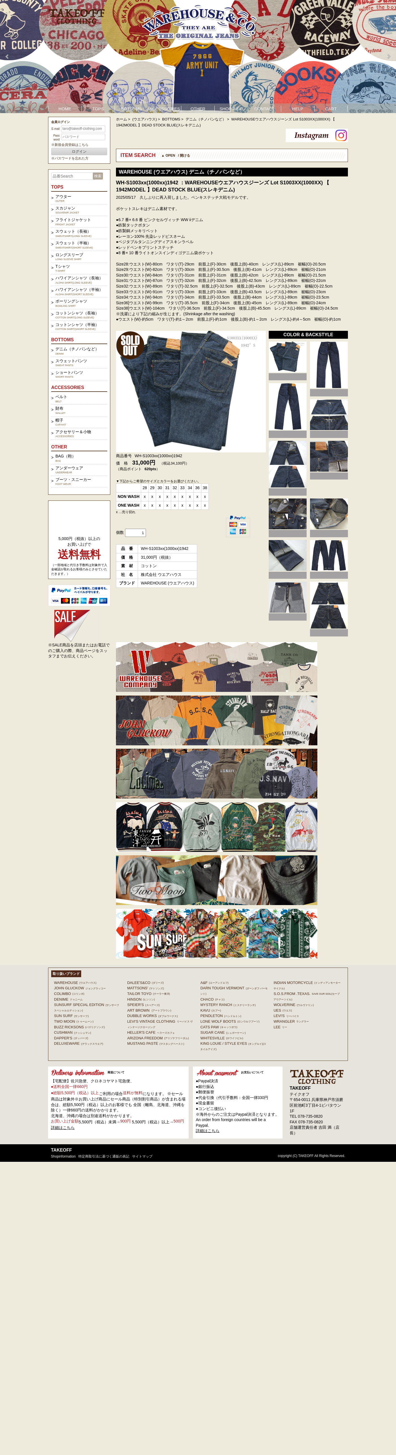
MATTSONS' (145, 988)
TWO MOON (73, 1021)
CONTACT (264, 108)
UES (283, 1010)
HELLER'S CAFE (151, 1032)
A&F (214, 983)
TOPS (98, 108)
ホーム (121, 119)
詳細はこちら (63, 1127)
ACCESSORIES (164, 108)
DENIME (68, 999)
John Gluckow (80, 988)
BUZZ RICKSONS (79, 1027)
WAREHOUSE (75, 983)
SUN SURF (71, 1016)
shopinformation (63, 1156)
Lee (280, 1027)
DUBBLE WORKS (152, 1016)
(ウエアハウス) (144, 119)
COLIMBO (69, 994)
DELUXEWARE (78, 1043)
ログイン (79, 151)
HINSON (141, 999)
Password (56, 137)
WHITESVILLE (221, 1038)
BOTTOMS (131, 108)
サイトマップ (142, 1156)
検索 (98, 176)
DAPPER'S (71, 1038)
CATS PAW (218, 1027)
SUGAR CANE (223, 1032)
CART (331, 108)
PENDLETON (220, 1016)
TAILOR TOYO (148, 994)
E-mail (55, 128)
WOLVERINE (294, 1005)
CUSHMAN (72, 1032)
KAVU (210, 1010)
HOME (65, 108)
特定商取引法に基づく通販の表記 (103, 1156)
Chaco (212, 999)
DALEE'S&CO (145, 983)
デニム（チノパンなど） (206, 119)
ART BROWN (149, 1010)
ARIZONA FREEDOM (158, 1038)
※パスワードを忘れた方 (70, 158)
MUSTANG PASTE (155, 1043)
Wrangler (291, 1021)
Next (388, 56)
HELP (297, 108)
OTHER (197, 108)
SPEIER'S (143, 1005)
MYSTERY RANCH (227, 1005)
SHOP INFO (231, 108)
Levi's (286, 1016)
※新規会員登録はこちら (70, 145)
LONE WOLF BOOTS (229, 1021)
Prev (7, 56)
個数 (120, 532)
